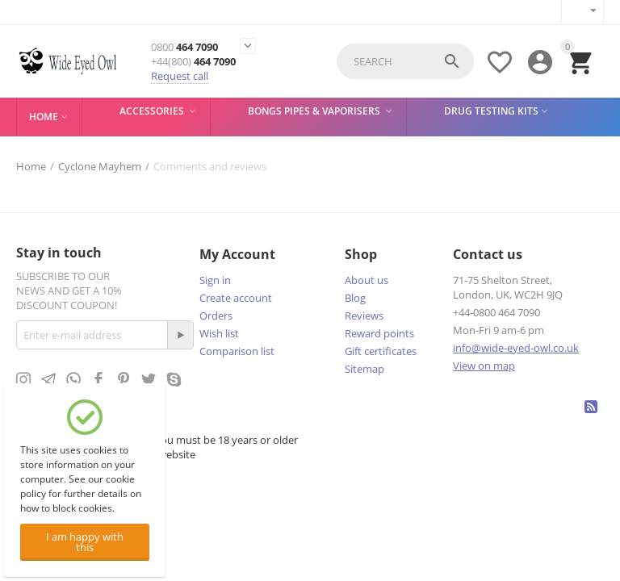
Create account (235, 297)
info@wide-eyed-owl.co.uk (516, 348)
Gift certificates (381, 351)
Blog (355, 297)
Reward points (379, 333)
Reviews (364, 315)
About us (366, 280)
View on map (484, 365)
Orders (215, 315)
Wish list (219, 333)
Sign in (215, 280)
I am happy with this (85, 541)
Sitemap (364, 369)
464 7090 (184, 47)
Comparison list (236, 351)
